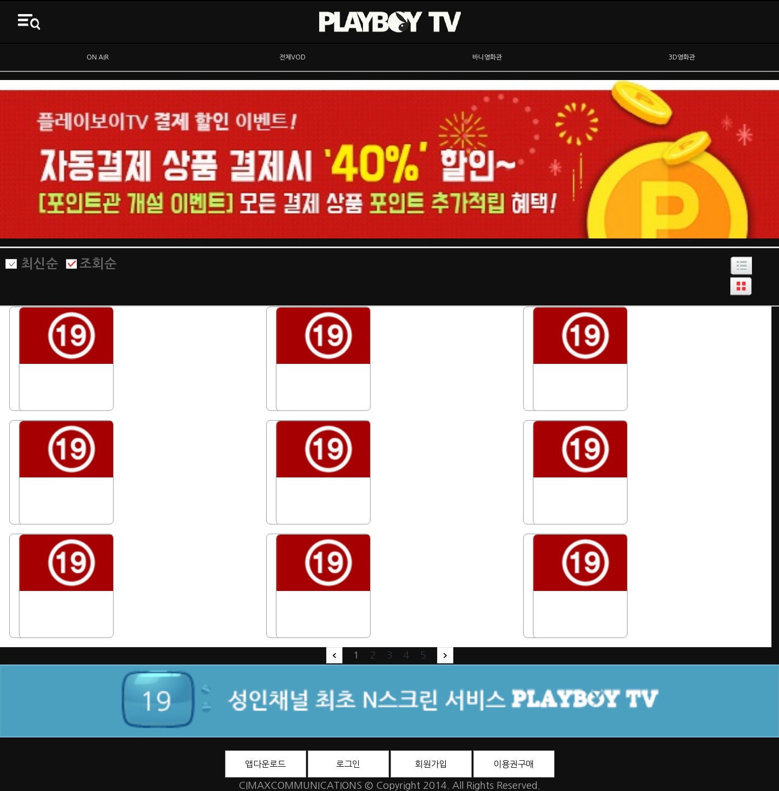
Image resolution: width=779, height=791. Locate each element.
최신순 (39, 264)
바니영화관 (487, 57)
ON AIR (98, 57)
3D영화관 (682, 57)
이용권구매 (513, 764)
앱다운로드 (265, 764)
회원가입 (431, 764)
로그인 (348, 764)
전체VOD (292, 57)
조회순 (98, 264)
